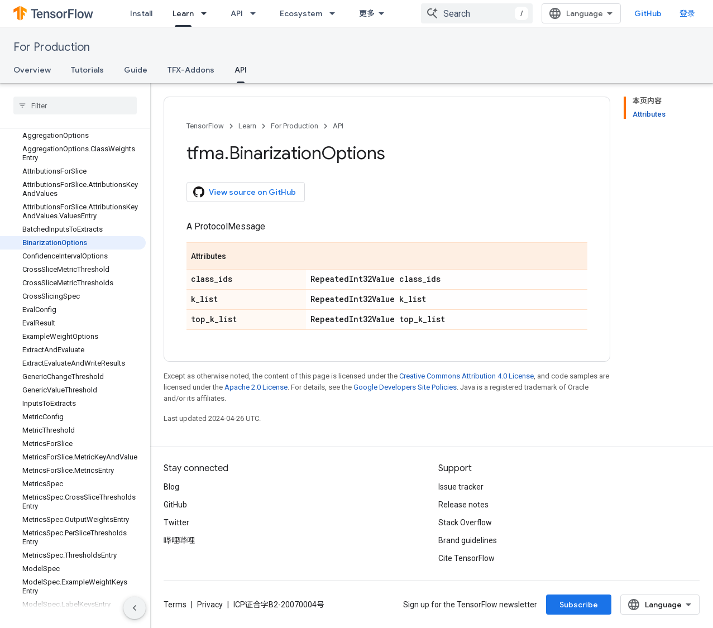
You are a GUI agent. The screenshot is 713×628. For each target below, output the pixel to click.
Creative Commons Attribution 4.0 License (466, 376)
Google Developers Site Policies (405, 387)
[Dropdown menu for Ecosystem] (335, 13)
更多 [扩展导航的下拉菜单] (367, 13)
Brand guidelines (467, 540)
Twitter (176, 522)
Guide (135, 70)
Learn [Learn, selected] (183, 13)
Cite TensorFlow (466, 558)
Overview (32, 70)
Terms (175, 604)
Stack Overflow (465, 522)
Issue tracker (461, 486)
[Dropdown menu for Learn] (207, 13)
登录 (687, 13)
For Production (51, 47)
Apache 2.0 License (256, 387)
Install (141, 13)
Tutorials (87, 70)
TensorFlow (205, 126)
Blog (171, 486)
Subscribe (578, 605)
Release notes (463, 504)
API (237, 13)
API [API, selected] (241, 70)
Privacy (210, 604)
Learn (247, 126)
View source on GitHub (244, 192)
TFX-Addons (191, 70)
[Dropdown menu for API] (256, 13)
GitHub (648, 13)
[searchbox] (75, 105)
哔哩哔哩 (179, 540)
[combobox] (477, 13)
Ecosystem (301, 13)
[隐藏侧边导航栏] (134, 608)
